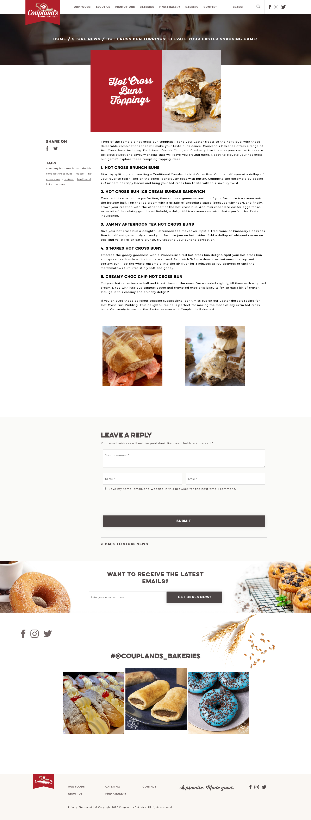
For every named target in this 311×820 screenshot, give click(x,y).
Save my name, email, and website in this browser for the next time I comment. (172, 488)
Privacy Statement (80, 807)
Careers (192, 7)
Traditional (151, 150)
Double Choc (171, 150)
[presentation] (129, 500)
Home (59, 39)
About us (103, 7)
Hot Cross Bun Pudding (119, 305)
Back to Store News (126, 544)
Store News (86, 39)
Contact (210, 7)
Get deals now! (194, 597)
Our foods (82, 7)
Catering (147, 7)
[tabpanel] (93, 703)
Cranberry (198, 150)
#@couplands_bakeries (155, 656)
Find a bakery (169, 7)
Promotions (125, 7)
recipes (69, 178)
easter (80, 173)
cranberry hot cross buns (62, 168)
